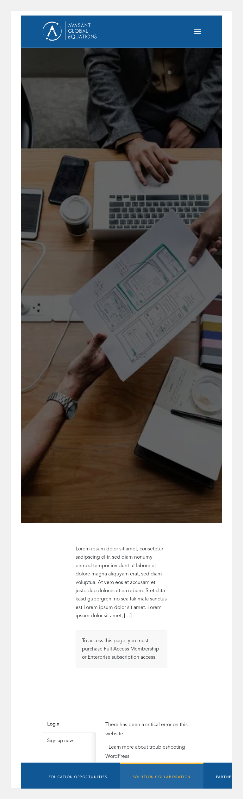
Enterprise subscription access (121, 657)
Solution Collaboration (162, 777)
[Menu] (197, 31)
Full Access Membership (131, 649)
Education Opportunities (78, 777)
